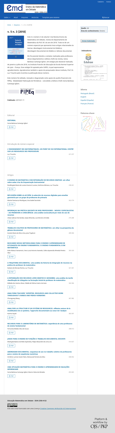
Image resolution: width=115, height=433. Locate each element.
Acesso (108, 2)
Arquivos (24, 17)
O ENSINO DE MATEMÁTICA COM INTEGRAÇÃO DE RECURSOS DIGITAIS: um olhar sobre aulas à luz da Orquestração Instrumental (38, 181)
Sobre (6, 17)
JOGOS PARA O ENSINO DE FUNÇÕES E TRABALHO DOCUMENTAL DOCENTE (36, 339)
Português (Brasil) (87, 93)
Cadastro (101, 2)
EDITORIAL (11, 120)
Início (9, 25)
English (83, 97)
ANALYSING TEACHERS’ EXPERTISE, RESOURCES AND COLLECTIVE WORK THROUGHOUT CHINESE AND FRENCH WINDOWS (35, 294)
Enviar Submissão (88, 41)
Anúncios (35, 17)
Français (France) (87, 103)
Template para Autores (50, 17)
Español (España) (87, 100)
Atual (16, 17)
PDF (12, 127)
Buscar (105, 17)
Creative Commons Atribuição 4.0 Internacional (58, 408)
